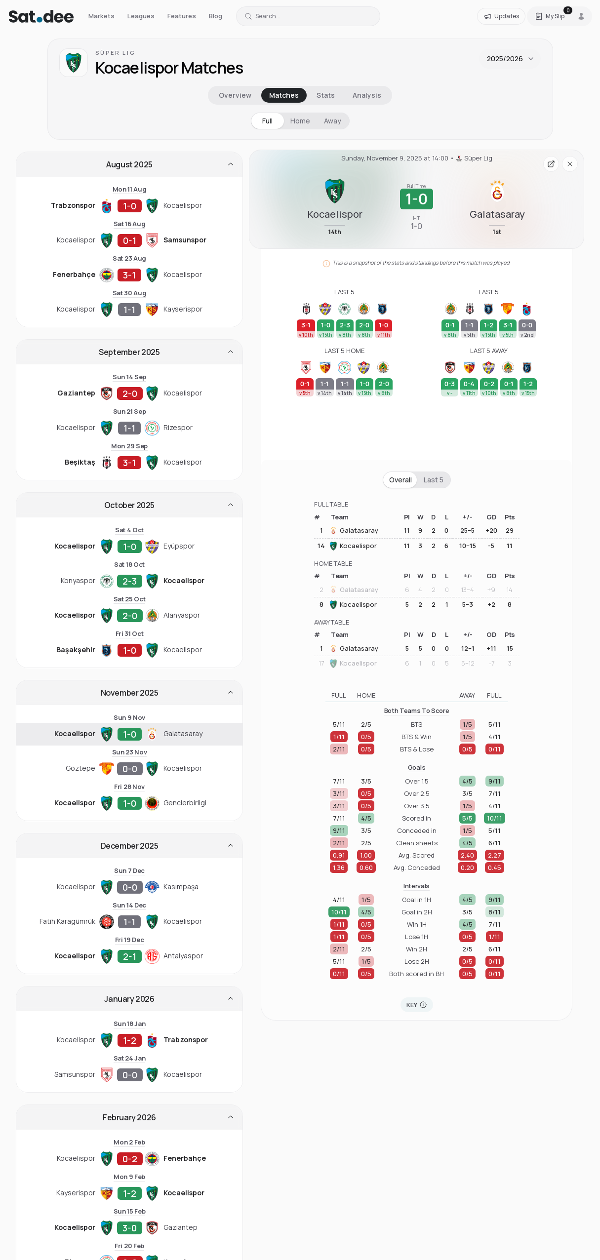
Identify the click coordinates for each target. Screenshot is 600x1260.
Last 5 (433, 479)
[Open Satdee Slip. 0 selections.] (549, 16)
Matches (284, 95)
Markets (101, 15)
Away (332, 120)
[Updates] (501, 16)
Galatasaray (353, 530)
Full (267, 120)
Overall (400, 479)
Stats (326, 95)
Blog (215, 15)
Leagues (141, 15)
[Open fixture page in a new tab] (551, 164)
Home (300, 120)
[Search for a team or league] (308, 16)
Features (181, 15)
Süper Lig (115, 52)
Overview (235, 95)
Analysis (367, 95)
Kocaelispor (353, 546)
